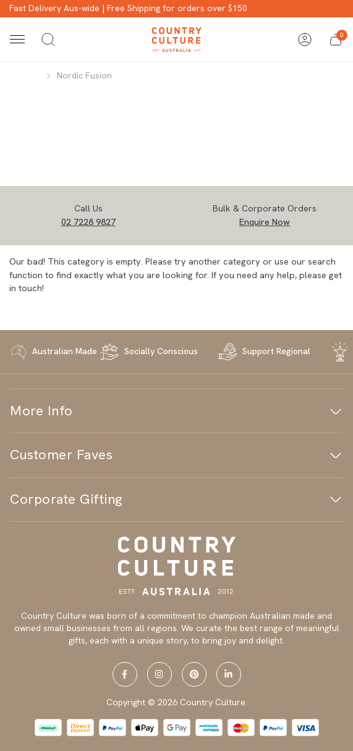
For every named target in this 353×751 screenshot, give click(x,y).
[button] (335, 39)
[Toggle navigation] (17, 39)
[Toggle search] (48, 39)
